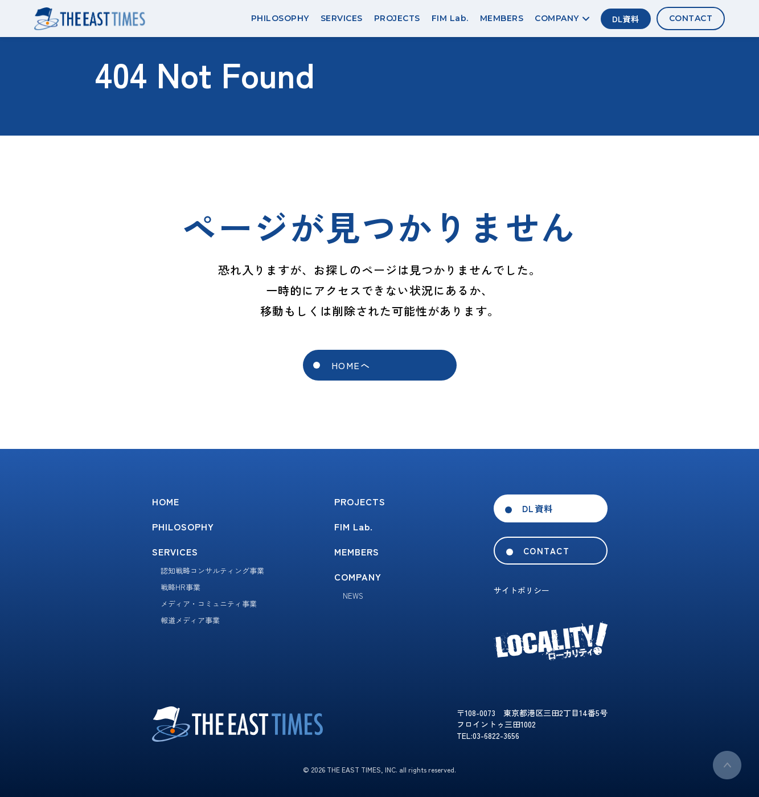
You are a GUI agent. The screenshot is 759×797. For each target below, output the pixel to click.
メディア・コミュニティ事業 (209, 603)
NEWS (353, 595)
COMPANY (562, 18)
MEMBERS (502, 18)
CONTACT (691, 18)
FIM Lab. (450, 18)
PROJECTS (397, 18)
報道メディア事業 (190, 620)
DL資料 (625, 18)
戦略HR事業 (180, 587)
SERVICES (342, 18)
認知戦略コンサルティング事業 (212, 570)
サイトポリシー (521, 590)
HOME (165, 501)
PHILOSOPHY (280, 18)
